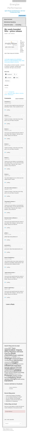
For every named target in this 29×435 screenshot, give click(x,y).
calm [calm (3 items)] (11, 357)
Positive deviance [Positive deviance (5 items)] (8, 372)
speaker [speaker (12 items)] (7, 379)
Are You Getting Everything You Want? (14, 397)
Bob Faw (13, 33)
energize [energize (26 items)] (14, 362)
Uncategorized (11, 91)
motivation (21, 93)
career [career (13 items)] (14, 357)
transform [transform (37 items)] (8, 381)
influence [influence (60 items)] (8, 365)
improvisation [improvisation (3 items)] (20, 363)
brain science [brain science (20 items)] (18, 355)
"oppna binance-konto (9, 272)
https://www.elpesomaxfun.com (16, 249)
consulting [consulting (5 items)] (7, 360)
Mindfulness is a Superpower (12, 401)
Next (26, 25)
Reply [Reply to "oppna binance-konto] (23, 272)
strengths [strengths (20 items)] (13, 379)
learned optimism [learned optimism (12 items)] (10, 367)
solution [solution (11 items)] (14, 375)
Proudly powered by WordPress (8, 430)
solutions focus (10, 94)
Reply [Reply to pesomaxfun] (23, 245)
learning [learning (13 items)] (18, 367)
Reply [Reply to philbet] (23, 233)
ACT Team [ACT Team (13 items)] (12, 348)
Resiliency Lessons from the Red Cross (14, 399)
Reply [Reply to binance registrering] (23, 287)
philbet (6, 233)
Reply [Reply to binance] (23, 115)
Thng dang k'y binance (9, 201)
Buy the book (22, 15)
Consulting (18, 24)
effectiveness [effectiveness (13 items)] (18, 360)
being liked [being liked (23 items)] (8, 352)
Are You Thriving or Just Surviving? (13, 398)
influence (17, 93)
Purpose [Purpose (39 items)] (8, 375)
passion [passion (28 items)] (18, 369)
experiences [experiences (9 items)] (8, 364)
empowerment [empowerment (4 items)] (7, 362)
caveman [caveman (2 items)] (18, 357)
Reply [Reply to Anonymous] (23, 101)
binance (6, 115)
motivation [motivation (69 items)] (9, 369)
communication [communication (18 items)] (17, 359)
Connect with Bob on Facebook (13, 384)
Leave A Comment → (20, 98)
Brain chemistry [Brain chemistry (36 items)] (10, 354)
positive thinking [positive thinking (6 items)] (8, 374)
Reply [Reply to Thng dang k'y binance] (23, 201)
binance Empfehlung (9, 257)
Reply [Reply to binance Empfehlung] (23, 257)
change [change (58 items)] (8, 358)
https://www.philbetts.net (12, 236)
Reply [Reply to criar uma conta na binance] (23, 188)
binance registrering (8, 287)
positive (5, 94)
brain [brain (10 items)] (9, 353)
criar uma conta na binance (10, 187)
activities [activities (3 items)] (6, 348)
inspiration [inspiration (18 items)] (17, 365)
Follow (7, 415)
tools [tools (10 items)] (18, 379)
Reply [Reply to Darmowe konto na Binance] (23, 218)
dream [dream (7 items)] (11, 360)
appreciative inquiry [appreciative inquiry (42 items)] (13, 350)
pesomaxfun (7, 245)
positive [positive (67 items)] (17, 370)
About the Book (8, 19)
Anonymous (7, 101)
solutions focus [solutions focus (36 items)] (14, 377)
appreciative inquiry (11, 93)
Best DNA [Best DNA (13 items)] (16, 352)
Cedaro (11, 429)
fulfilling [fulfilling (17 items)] (15, 364)
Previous (24, 25)
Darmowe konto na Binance (10, 218)
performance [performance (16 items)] (9, 371)
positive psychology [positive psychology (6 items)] (19, 372)
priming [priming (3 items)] (14, 374)
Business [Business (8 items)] (7, 357)
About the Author (8, 24)
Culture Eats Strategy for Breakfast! (13, 395)
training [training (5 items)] (22, 379)
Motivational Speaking (10, 22)
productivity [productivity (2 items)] (19, 374)
